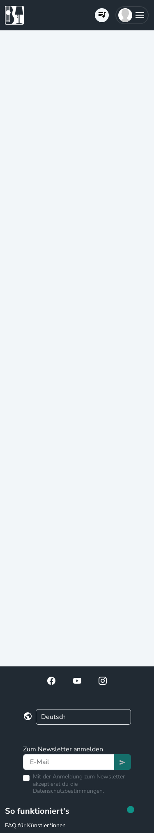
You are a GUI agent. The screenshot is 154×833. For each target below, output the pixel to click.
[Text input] (68, 762)
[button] (132, 15)
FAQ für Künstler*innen (35, 825)
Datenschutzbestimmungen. (68, 791)
